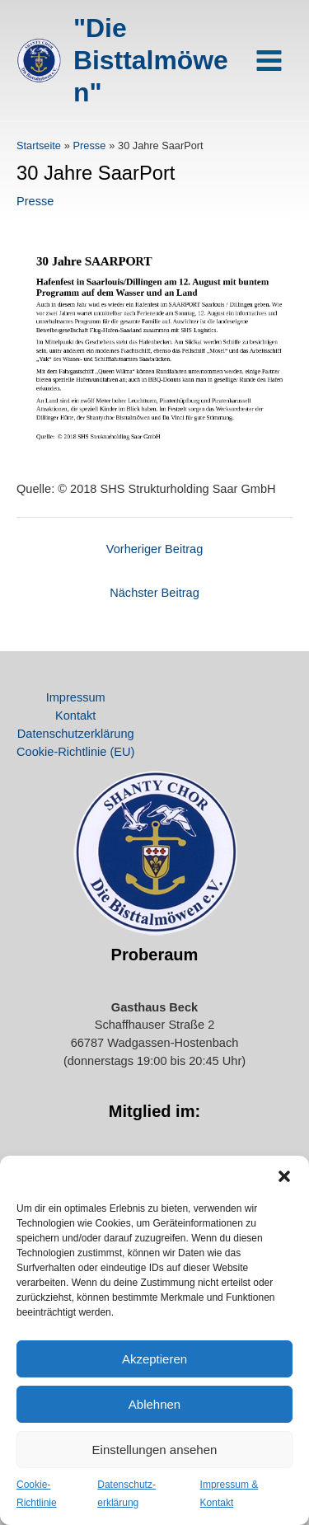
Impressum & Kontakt (229, 1494)
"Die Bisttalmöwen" (150, 60)
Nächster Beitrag (154, 592)
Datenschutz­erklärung (126, 1494)
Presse (35, 201)
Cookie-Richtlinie (36, 1494)
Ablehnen (154, 1404)
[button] (284, 1176)
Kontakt (75, 715)
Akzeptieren (154, 1359)
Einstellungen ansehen (155, 1450)
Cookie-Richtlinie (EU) (75, 751)
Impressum (75, 697)
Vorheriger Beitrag (155, 549)
